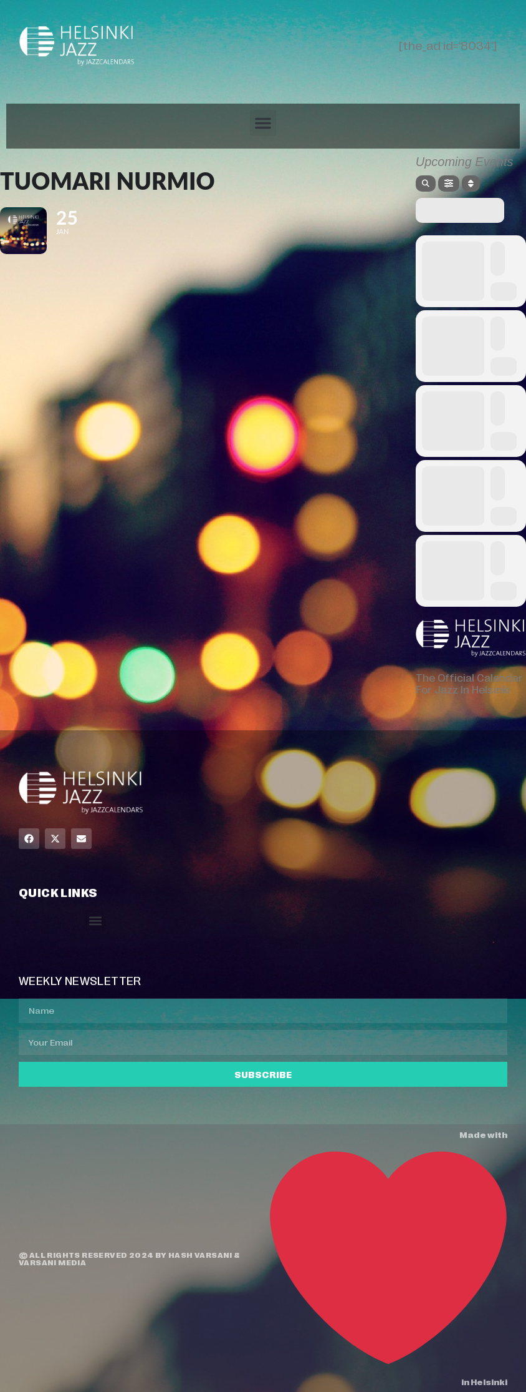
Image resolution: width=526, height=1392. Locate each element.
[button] (263, 123)
